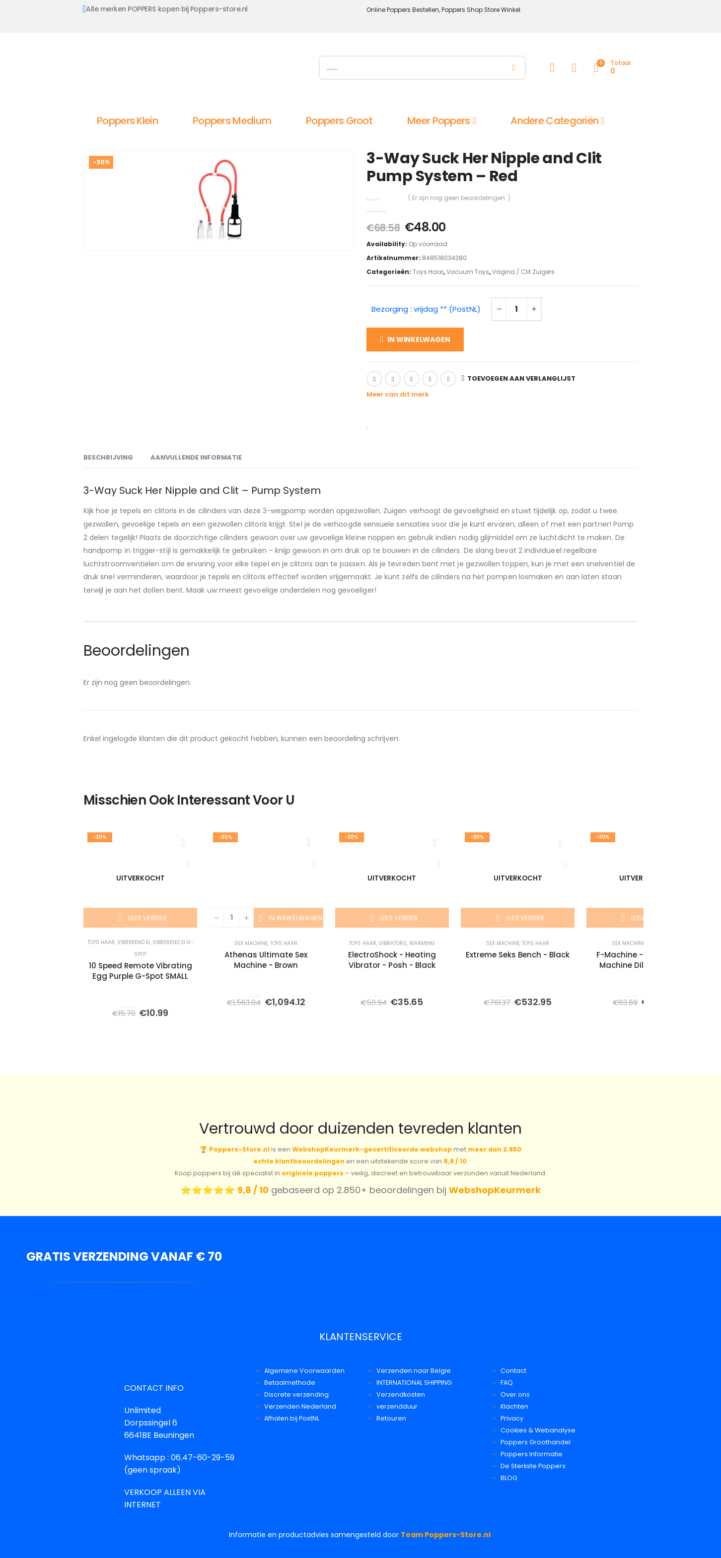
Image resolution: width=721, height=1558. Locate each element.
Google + (430, 379)
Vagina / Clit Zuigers (523, 272)
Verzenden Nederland (300, 1406)
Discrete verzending (296, 1394)
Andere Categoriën (554, 121)
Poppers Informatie (532, 1454)
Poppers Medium (232, 121)
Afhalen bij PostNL (291, 1418)
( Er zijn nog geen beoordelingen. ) (459, 198)
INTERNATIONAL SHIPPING (414, 1382)
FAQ (507, 1382)
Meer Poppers (438, 121)
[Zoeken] (514, 68)
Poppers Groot (339, 121)
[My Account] (552, 68)
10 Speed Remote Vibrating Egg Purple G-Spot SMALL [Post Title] (140, 970)
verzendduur (397, 1406)
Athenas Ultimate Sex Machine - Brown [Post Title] (265, 959)
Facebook (374, 379)
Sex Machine (251, 943)
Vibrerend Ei (133, 942)
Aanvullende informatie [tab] (196, 457)
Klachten (514, 1406)
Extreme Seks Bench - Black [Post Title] (518, 954)
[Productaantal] (516, 309)
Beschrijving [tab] (108, 457)
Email (448, 379)
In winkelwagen (418, 339)
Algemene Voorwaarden (304, 1370)
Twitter (393, 379)
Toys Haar (428, 272)
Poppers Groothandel (536, 1442)
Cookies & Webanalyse (538, 1430)
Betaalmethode (289, 1382)
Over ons (515, 1394)
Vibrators (393, 943)
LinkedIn (412, 379)
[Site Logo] (195, 70)
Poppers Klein (127, 121)
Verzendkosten (400, 1394)
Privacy (512, 1418)
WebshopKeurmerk (495, 1190)
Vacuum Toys (467, 272)
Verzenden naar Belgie (413, 1370)
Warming (422, 943)
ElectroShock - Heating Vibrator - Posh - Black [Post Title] (392, 959)
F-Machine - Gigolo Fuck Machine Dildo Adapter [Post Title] (643, 959)
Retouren (391, 1418)
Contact (513, 1370)
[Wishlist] (574, 68)
